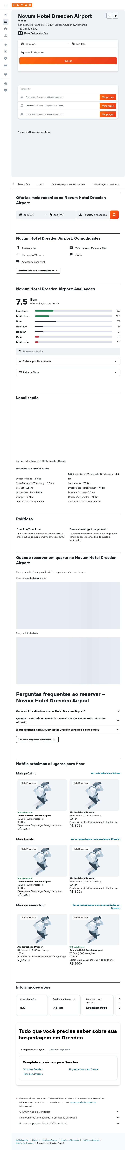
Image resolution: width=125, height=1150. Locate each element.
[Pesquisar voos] (5, 15)
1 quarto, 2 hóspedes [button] (32, 52)
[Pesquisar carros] (5, 28)
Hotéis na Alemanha (70, 1086)
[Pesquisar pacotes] (5, 35)
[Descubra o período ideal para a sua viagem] (5, 58)
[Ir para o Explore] (5, 44)
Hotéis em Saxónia (91, 1086)
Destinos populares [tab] (60, 995)
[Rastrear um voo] (5, 51)
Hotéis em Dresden (33, 1019)
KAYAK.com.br (22, 1086)
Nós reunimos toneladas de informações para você (69, 1064)
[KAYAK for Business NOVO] (5, 65)
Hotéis (35, 1086)
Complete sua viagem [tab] (32, 995)
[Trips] (5, 74)
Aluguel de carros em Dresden (84, 1015)
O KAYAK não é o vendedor (69, 1058)
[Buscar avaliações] (71, 351)
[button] (5, 5)
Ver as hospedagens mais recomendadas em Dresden (96, 853)
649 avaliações (39, 33)
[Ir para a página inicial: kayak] (22, 5)
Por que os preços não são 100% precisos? (69, 1069)
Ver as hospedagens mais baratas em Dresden (95, 785)
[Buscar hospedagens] (5, 22)
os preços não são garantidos (83, 1048)
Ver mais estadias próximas (105, 719)
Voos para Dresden (32, 1015)
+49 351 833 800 (27, 28)
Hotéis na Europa (49, 1086)
